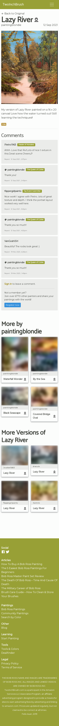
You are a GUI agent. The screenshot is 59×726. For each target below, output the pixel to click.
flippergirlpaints (12, 191)
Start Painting (10, 638)
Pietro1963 (10, 144)
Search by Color (11, 617)
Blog (4, 627)
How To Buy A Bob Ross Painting (21, 564)
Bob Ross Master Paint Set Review (22, 576)
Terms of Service (11, 667)
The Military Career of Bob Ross (20, 588)
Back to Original (13, 13)
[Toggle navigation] (51, 4)
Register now (12, 305)
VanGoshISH (11, 241)
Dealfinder (8, 652)
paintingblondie (11, 25)
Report (7, 159)
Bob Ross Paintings (13, 609)
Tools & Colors (10, 648)
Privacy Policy (10, 663)
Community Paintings (14, 613)
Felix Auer (27, 714)
